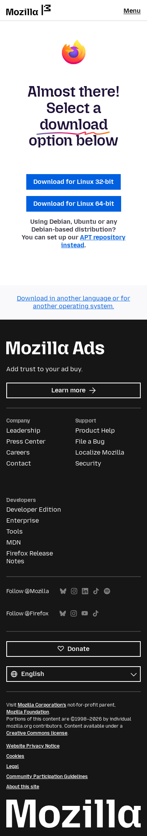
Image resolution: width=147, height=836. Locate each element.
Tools (14, 531)
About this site (22, 786)
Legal (12, 766)
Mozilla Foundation (27, 712)
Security (88, 463)
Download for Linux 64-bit (73, 203)
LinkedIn (85, 591)
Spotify (107, 591)
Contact (18, 463)
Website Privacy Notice (33, 746)
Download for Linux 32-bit (73, 181)
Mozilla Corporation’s (42, 705)
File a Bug (90, 441)
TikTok (96, 591)
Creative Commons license (36, 733)
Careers (18, 452)
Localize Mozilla (99, 452)
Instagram (74, 591)
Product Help (95, 430)
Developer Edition (33, 509)
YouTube (84, 613)
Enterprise (22, 520)
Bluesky (63, 591)
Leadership (23, 430)
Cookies (15, 756)
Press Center (25, 441)
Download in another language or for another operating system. (73, 302)
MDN (13, 542)
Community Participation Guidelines (47, 776)
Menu (132, 10)
